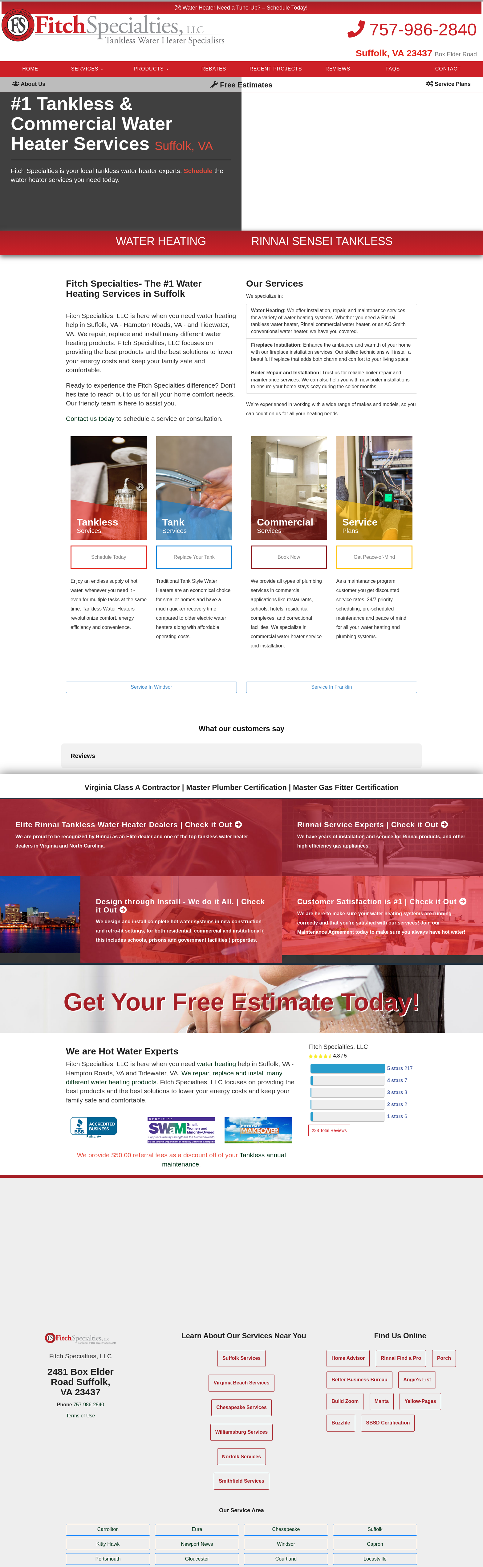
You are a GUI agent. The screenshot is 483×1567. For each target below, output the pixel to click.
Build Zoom (345, 1350)
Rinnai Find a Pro (401, 1308)
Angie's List (417, 1329)
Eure (197, 1479)
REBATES (213, 68)
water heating (216, 1013)
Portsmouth (108, 1508)
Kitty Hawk (108, 1493)
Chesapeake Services (241, 1357)
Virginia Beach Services (241, 1332)
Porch (444, 1308)
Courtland (286, 1508)
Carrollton (108, 1479)
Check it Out (213, 774)
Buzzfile (340, 1372)
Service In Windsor (151, 687)
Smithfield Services (241, 1430)
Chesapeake (286, 1479)
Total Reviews (329, 1080)
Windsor (286, 1493)
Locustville (375, 1508)
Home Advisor (348, 1308)
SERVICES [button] (87, 68)
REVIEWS (337, 68)
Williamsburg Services (241, 1381)
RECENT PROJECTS (276, 68)
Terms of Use (80, 1365)
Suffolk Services (241, 1308)
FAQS (393, 68)
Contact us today (90, 418)
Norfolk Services (241, 1406)
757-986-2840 (412, 29)
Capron (375, 1493)
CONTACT (448, 68)
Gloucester (197, 1508)
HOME (30, 68)
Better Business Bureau (359, 1329)
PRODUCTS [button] (151, 68)
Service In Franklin (331, 687)
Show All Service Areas (241, 1526)
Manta (382, 1350)
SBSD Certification (388, 1372)
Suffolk (375, 1479)
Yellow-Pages (420, 1350)
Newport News (197, 1493)
